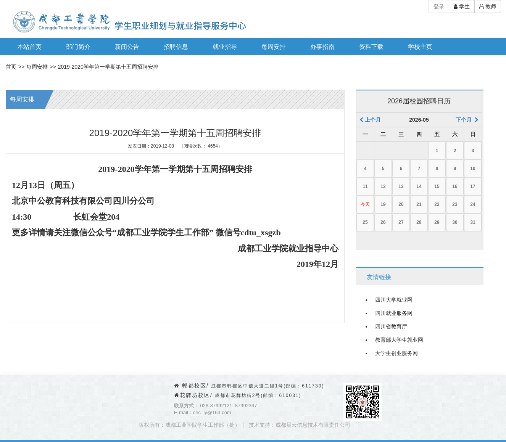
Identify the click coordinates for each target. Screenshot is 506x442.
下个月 (467, 120)
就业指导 (225, 46)
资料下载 (371, 46)
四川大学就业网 (394, 300)
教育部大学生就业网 (399, 340)
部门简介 (78, 46)
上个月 (370, 120)
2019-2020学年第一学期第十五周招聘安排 (108, 67)
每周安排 (273, 46)
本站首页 (29, 46)
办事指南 (322, 46)
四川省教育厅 (391, 326)
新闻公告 (127, 46)
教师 (487, 6)
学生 (462, 6)
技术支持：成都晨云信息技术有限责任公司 (299, 425)
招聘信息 (176, 46)
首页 (11, 67)
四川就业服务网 (394, 313)
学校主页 (420, 46)
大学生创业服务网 (396, 353)
